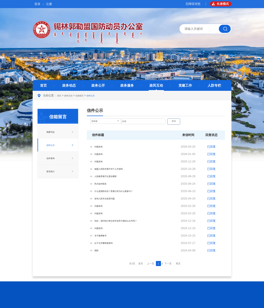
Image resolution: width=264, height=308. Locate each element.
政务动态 (69, 85)
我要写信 (50, 132)
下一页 (168, 263)
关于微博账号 (100, 236)
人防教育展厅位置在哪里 (105, 176)
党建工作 (185, 85)
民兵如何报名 (100, 184)
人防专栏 (214, 85)
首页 (43, 85)
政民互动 (156, 85)
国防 (96, 250)
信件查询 (50, 158)
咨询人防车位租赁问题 (104, 198)
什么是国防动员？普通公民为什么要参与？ (113, 191)
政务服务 (127, 85)
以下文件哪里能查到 (103, 243)
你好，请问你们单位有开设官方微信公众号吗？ (115, 221)
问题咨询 (98, 147)
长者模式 (223, 4)
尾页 (178, 263)
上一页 (150, 263)
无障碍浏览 (193, 4)
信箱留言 (79, 96)
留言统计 (50, 171)
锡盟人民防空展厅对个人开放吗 (108, 169)
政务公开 (98, 85)
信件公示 (91, 96)
